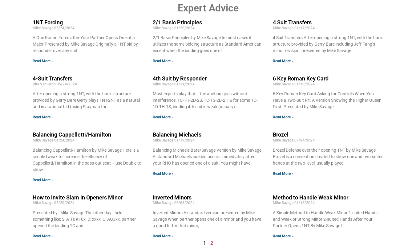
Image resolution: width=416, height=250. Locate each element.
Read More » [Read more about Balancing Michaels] (163, 173)
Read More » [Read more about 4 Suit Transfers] (283, 61)
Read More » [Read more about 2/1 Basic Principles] (163, 61)
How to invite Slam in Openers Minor (78, 197)
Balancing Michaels (177, 134)
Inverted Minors (172, 197)
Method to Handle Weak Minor (310, 197)
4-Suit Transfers (52, 78)
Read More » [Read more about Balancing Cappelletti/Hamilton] (43, 180)
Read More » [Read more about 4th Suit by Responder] (163, 117)
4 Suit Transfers (292, 22)
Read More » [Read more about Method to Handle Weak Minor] (283, 236)
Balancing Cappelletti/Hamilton (72, 134)
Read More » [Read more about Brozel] (283, 173)
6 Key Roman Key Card (301, 78)
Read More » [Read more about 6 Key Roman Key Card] (283, 117)
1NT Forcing (48, 22)
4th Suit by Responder (180, 78)
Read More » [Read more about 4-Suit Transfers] (43, 117)
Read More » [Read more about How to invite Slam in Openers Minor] (43, 236)
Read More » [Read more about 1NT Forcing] (43, 61)
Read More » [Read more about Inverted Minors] (163, 236)
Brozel (281, 134)
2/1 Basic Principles (177, 22)
